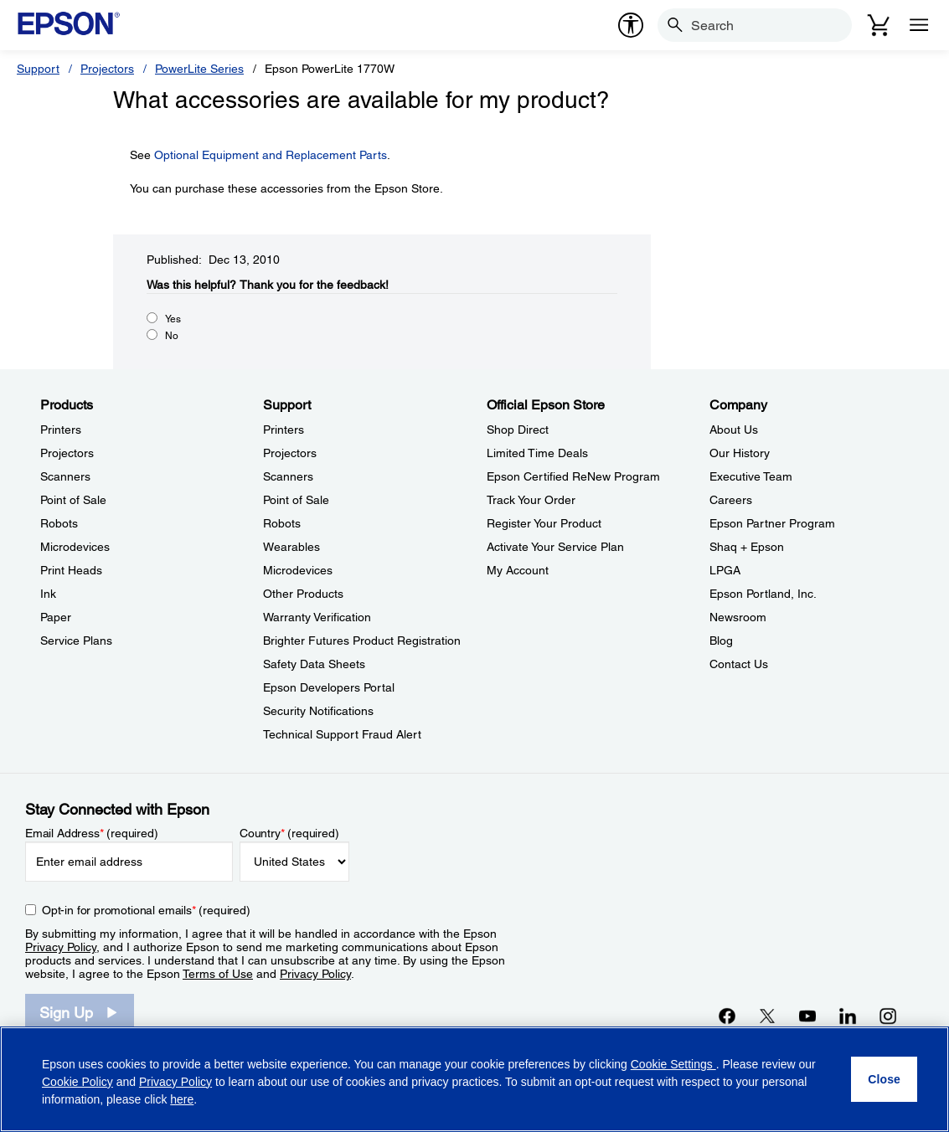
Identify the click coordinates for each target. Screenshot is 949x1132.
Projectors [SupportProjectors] (290, 453)
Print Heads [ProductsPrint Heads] (71, 570)
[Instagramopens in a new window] (888, 1016)
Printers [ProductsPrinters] (60, 429)
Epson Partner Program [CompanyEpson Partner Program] (772, 523)
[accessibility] (630, 25)
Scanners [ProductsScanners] (65, 476)
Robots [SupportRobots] (282, 523)
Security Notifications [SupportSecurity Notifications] (318, 711)
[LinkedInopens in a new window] (848, 1016)
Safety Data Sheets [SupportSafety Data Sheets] (314, 664)
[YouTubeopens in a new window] (807, 1016)
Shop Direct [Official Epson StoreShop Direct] (518, 429)
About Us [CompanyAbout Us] (733, 429)
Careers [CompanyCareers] (730, 500)
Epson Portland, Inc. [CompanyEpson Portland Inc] (763, 593)
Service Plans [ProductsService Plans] (76, 640)
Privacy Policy (60, 947)
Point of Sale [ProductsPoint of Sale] (73, 500)
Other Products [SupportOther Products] (303, 593)
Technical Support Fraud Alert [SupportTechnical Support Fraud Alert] (342, 734)
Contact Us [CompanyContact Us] (738, 664)
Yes (173, 319)
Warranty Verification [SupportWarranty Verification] (317, 617)
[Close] (884, 1079)
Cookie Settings (673, 1064)
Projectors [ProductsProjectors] (67, 453)
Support (38, 68)
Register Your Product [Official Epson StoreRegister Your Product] (544, 523)
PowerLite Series (199, 68)
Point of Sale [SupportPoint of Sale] (296, 500)
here (181, 1099)
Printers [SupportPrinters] (283, 429)
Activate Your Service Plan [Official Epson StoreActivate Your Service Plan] (555, 546)
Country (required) (289, 833)
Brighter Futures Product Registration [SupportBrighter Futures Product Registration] (362, 640)
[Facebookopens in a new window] (727, 1016)
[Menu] (918, 25)
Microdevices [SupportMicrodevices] (298, 570)
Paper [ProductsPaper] (55, 617)
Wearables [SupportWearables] (291, 546)
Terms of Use (218, 973)
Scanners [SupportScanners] (288, 476)
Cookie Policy (77, 1081)
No (171, 336)
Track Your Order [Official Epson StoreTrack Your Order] (531, 500)
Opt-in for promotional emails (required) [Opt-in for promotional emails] (146, 910)
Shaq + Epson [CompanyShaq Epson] (746, 546)
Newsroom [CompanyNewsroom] (737, 617)
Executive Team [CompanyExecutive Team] (750, 476)
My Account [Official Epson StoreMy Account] (518, 570)
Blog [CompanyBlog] (721, 640)
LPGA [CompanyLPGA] (724, 570)
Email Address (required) (91, 833)
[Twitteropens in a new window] (767, 1016)
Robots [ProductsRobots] (59, 523)
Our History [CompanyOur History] (739, 453)
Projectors (107, 68)
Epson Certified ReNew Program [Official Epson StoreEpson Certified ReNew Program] (573, 476)
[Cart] (878, 25)
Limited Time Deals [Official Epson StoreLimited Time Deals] (537, 453)
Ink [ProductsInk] (48, 593)
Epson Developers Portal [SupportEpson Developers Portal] (329, 687)
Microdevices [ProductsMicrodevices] (75, 546)
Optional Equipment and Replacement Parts (270, 155)
